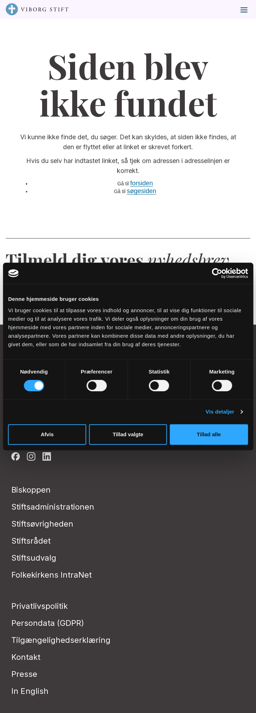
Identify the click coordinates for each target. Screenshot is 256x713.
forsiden (141, 183)
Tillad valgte (128, 434)
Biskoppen (31, 489)
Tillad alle (209, 434)
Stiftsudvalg (33, 558)
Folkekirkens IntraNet (51, 575)
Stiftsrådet (31, 541)
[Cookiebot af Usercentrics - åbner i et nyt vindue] (217, 273)
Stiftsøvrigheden (42, 524)
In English (30, 691)
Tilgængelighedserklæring (60, 640)
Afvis (47, 434)
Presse (24, 674)
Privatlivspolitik (39, 606)
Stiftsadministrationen (52, 507)
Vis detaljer (220, 412)
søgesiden (141, 191)
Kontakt (25, 657)
